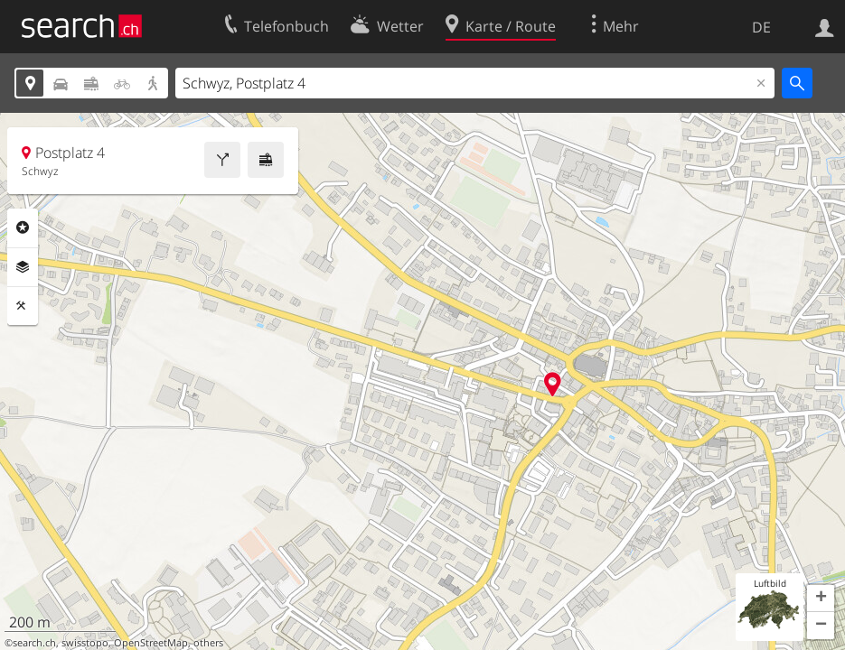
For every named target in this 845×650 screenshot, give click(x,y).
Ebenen (22, 267)
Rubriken (22, 227)
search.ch (34, 642)
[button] (820, 598)
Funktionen (22, 306)
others (208, 642)
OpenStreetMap (151, 642)
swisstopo (84, 642)
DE (761, 27)
